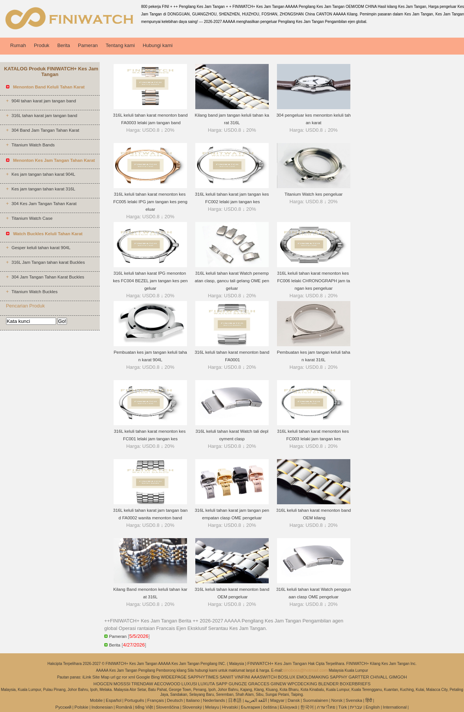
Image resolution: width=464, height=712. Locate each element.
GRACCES (258, 684)
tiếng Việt (144, 707)
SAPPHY (339, 677)
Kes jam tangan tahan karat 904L (43, 174)
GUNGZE (237, 684)
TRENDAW (142, 684)
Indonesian (102, 707)
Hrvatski (230, 707)
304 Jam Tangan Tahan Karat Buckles (47, 277)
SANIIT (226, 677)
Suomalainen (315, 700)
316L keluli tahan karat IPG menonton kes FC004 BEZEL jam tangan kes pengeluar (150, 281)
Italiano (193, 700)
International (394, 707)
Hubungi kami (158, 45)
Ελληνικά (288, 707)
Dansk (294, 700)
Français (155, 700)
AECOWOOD (167, 684)
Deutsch (175, 700)
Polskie (81, 707)
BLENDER (328, 684)
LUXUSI (189, 684)
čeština (270, 707)
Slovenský (192, 707)
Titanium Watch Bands (33, 145)
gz (118, 677)
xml (131, 677)
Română (124, 707)
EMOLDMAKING (313, 677)
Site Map (100, 677)
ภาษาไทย (326, 707)
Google (143, 677)
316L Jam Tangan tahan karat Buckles (48, 262)
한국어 (307, 707)
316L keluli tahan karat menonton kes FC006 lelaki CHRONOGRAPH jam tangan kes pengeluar (313, 281)
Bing (155, 677)
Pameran (88, 45)
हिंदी (368, 700)
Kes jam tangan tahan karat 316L (43, 189)
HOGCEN (102, 684)
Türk (342, 707)
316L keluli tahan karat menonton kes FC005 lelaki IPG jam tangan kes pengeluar (150, 201)
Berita (63, 45)
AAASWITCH (264, 677)
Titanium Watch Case (31, 218)
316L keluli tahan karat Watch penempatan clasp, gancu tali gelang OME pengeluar (232, 281)
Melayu (212, 707)
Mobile (96, 700)
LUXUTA (206, 684)
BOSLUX (286, 677)
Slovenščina (167, 707)
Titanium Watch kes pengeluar (313, 194)
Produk (41, 45)
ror (124, 677)
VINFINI (242, 677)
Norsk (336, 700)
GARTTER (358, 677)
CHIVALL (379, 677)
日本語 (235, 700)
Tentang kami (120, 45)
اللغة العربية (256, 700)
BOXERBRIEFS (355, 684)
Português (134, 700)
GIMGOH (398, 677)
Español (114, 700)
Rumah (18, 45)
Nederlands (214, 700)
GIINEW (278, 684)
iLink (86, 677)
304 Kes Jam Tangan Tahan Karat (43, 203)
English (372, 707)
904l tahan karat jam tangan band (43, 101)
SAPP (222, 684)
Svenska (353, 700)
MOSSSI (122, 684)
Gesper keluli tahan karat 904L (40, 247)
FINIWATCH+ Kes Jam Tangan (277, 663)
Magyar (277, 700)
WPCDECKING (302, 684)
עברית (356, 707)
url (113, 677)
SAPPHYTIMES (203, 677)
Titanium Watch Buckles (34, 291)
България (250, 707)
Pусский (63, 707)
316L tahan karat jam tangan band (44, 115)
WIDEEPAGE (174, 677)
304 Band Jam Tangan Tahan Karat (45, 130)
